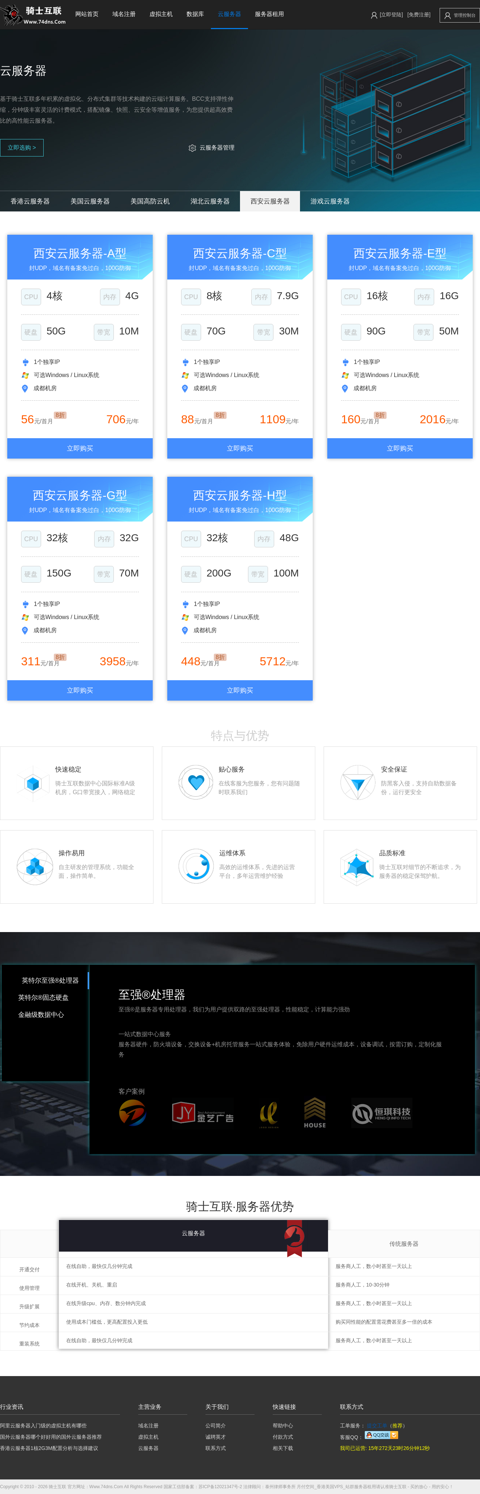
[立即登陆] (391, 14)
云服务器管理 (212, 147)
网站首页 (87, 14)
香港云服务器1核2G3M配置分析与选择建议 (49, 1448)
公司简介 (215, 1425)
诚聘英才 (215, 1437)
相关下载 (283, 1448)
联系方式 (215, 1448)
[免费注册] (419, 14)
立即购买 (80, 448)
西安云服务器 (270, 201)
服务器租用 (269, 14)
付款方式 (283, 1437)
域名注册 (124, 14)
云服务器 (229, 14)
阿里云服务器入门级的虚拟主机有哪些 (43, 1425)
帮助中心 (283, 1425)
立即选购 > (22, 147)
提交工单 (377, 1425)
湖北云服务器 (210, 201)
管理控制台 (460, 15)
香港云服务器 (30, 201)
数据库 (195, 14)
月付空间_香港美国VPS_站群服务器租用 (336, 1486)
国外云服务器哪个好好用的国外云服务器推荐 (51, 1437)
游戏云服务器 (330, 201)
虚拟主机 (161, 14)
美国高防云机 (150, 201)
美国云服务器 (90, 201)
